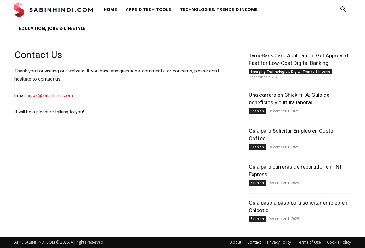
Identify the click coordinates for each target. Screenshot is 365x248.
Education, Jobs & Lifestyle (52, 28)
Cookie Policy (339, 242)
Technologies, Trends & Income (219, 9)
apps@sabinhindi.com (50, 95)
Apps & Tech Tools (148, 9)
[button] (343, 10)
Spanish (257, 111)
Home (110, 9)
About (235, 242)
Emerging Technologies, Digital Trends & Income (290, 71)
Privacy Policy (279, 242)
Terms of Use (309, 242)
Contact (254, 242)
